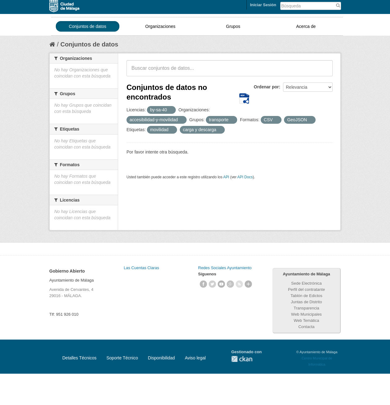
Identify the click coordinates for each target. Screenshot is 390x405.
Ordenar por (266, 86)
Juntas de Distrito (306, 302)
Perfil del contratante (306, 289)
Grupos (233, 26)
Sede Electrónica (306, 283)
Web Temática (306, 320)
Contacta (306, 326)
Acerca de (306, 26)
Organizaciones (160, 26)
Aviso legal (195, 357)
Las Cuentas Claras (141, 267)
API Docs (245, 177)
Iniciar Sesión (263, 4)
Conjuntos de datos (87, 26)
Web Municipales (306, 314)
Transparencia (306, 308)
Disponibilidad (161, 357)
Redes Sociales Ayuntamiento (224, 267)
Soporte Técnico (122, 357)
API (226, 177)
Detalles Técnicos (79, 357)
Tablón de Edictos (306, 295)
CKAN (241, 359)
